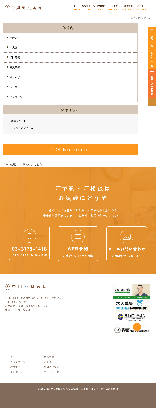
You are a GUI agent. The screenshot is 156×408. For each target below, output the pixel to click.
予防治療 (15, 57)
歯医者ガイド (18, 120)
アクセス (141, 8)
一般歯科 (15, 37)
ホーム (77, 8)
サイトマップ (51, 372)
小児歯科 (15, 47)
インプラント (113, 8)
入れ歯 (13, 87)
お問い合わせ (51, 366)
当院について (17, 361)
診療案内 (15, 366)
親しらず (15, 77)
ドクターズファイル (22, 127)
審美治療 (128, 8)
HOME (132, 18)
